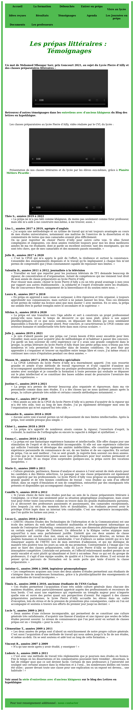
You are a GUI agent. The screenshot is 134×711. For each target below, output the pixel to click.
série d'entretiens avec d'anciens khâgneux (51, 679)
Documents (17, 24)
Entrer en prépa (92, 6)
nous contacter (68, 703)
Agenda (92, 15)
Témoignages (67, 15)
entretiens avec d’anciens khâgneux (86, 112)
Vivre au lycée (116, 9)
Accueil (17, 6)
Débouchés (67, 6)
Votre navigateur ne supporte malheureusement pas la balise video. (70, 88)
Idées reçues (17, 15)
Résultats (42, 15)
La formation (42, 6)
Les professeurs (42, 24)
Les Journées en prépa (116, 17)
